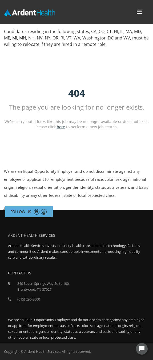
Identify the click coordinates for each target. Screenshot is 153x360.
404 (76, 93)
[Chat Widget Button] (142, 349)
